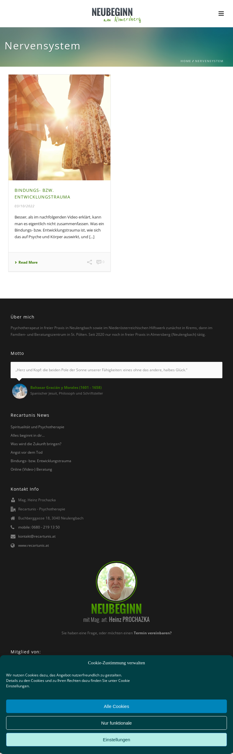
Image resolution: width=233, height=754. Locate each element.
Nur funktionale (116, 723)
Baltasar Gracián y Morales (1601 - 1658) (66, 387)
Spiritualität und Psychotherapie (37, 426)
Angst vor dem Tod (26, 452)
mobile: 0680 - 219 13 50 (39, 527)
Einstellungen (116, 739)
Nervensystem (209, 61)
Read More (26, 262)
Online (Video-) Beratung (31, 469)
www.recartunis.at (33, 545)
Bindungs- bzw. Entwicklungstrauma (41, 460)
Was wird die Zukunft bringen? (36, 443)
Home (186, 61)
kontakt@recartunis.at (37, 536)
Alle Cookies (116, 706)
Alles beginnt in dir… (28, 435)
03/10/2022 (25, 206)
